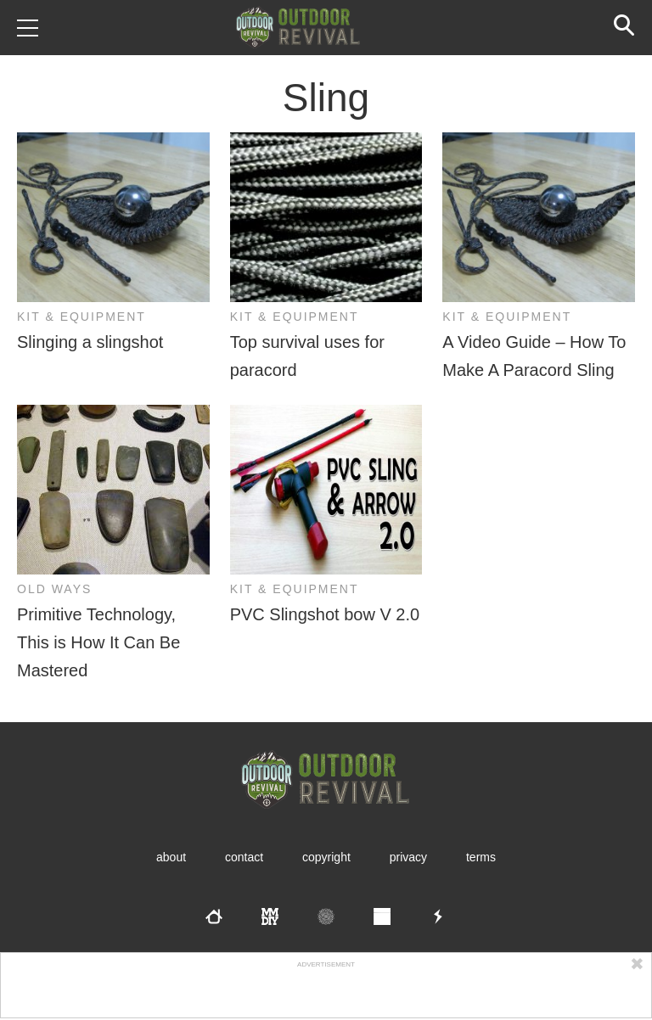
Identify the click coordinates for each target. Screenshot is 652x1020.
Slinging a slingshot (90, 342)
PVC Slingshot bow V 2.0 (324, 614)
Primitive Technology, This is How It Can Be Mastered (98, 642)
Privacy (408, 857)
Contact (244, 857)
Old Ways (54, 589)
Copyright (326, 857)
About (171, 857)
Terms (481, 857)
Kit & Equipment (81, 316)
